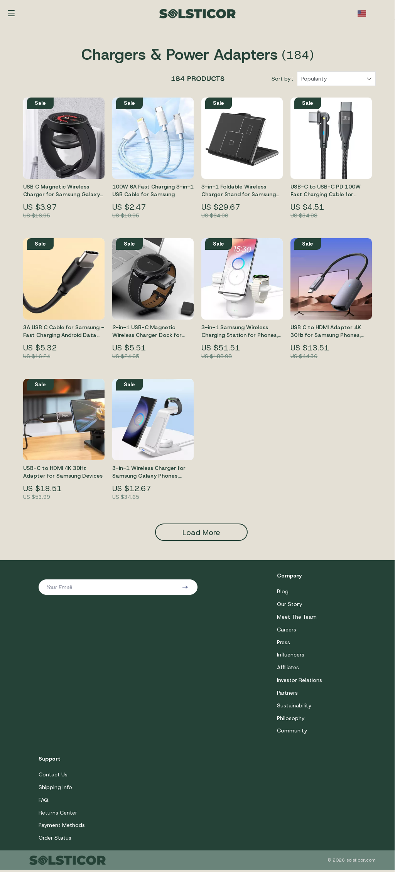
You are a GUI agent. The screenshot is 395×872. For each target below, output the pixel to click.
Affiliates (288, 668)
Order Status (55, 840)
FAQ (44, 801)
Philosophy (290, 719)
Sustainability (294, 707)
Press (283, 643)
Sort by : (282, 79)
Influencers (290, 656)
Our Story (289, 605)
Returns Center (58, 814)
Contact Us (53, 776)
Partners (287, 694)
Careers (286, 630)
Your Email (59, 588)
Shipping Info (55, 789)
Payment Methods (62, 827)
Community (292, 732)
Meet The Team (297, 617)
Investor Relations (299, 681)
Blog (283, 592)
